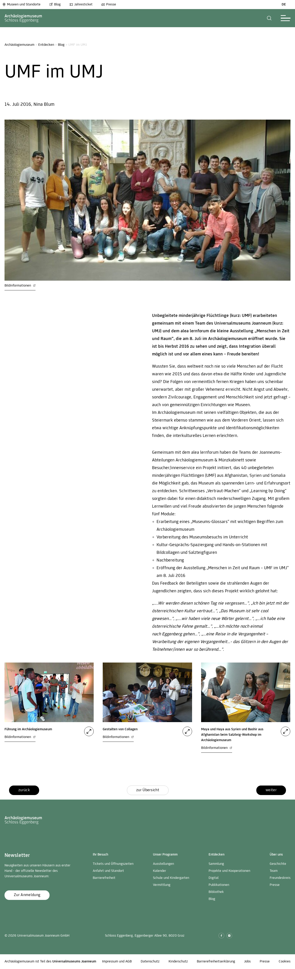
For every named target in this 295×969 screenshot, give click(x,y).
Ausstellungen (163, 864)
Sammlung (216, 864)
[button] (269, 18)
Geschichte (278, 864)
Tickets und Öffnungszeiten (113, 864)
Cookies (284, 961)
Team (274, 871)
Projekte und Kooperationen (229, 871)
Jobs (247, 961)
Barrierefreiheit (104, 878)
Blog (55, 4)
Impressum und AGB (117, 961)
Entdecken (46, 45)
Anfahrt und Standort (108, 871)
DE (284, 4)
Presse (108, 4)
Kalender (159, 871)
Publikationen (219, 885)
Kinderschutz (178, 961)
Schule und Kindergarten (171, 878)
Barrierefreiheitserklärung (216, 961)
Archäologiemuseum (19, 45)
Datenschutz (150, 961)
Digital (214, 878)
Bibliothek (216, 892)
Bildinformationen (20, 285)
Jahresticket (81, 4)
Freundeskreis (280, 878)
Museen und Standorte (21, 4)
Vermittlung (161, 885)
